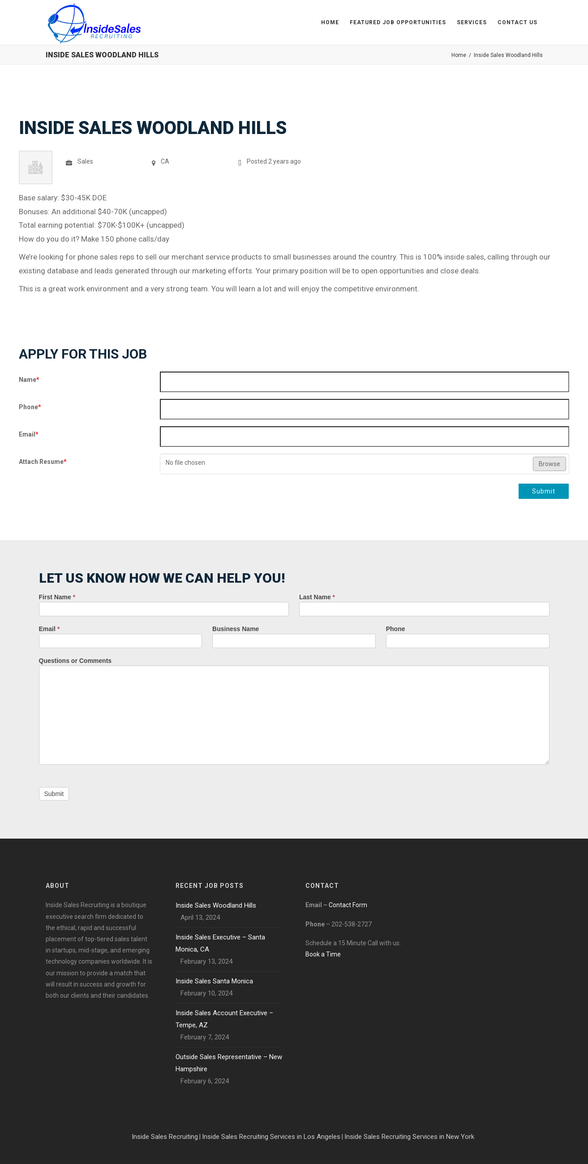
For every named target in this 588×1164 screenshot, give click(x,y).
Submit (543, 491)
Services (472, 22)
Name (29, 379)
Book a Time (323, 954)
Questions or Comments (75, 660)
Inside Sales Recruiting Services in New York (409, 1137)
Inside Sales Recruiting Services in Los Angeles (271, 1137)
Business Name (235, 628)
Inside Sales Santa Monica (214, 981)
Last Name (317, 597)
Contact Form (348, 905)
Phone (30, 407)
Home (330, 22)
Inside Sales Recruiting (165, 1137)
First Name (57, 597)
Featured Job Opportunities (398, 22)
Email (29, 434)
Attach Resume (43, 461)
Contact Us (517, 22)
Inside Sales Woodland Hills (216, 905)
